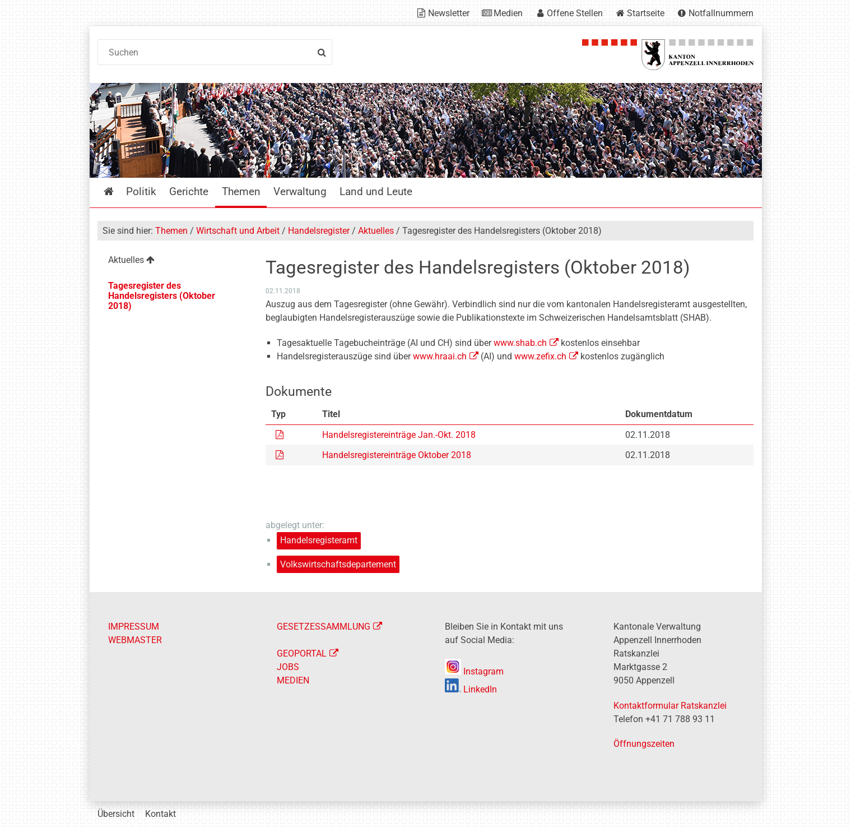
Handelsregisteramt (318, 540)
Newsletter (448, 13)
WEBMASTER (135, 640)
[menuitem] (172, 262)
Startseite (645, 13)
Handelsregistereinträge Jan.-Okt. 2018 (399, 434)
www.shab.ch (520, 343)
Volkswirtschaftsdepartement (338, 564)
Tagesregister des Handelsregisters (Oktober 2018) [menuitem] (161, 295)
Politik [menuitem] (141, 191)
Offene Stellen (575, 13)
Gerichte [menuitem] (188, 191)
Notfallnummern (721, 13)
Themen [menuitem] (241, 191)
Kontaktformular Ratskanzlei (670, 705)
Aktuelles (376, 230)
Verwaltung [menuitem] (300, 191)
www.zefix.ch (540, 356)
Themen (171, 230)
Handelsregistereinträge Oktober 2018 (396, 455)
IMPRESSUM (133, 626)
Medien (508, 13)
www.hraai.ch (440, 356)
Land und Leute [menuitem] (376, 191)
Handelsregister (319, 230)
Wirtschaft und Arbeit (238, 230)
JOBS (288, 667)
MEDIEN (293, 680)
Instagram (474, 671)
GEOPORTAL (302, 653)
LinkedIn (471, 689)
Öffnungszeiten (644, 743)
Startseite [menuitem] (117, 191)
